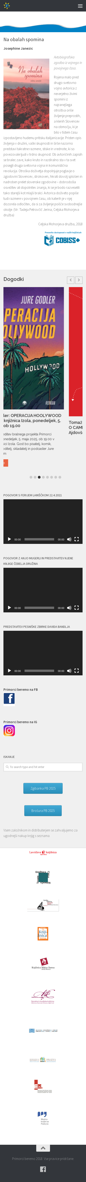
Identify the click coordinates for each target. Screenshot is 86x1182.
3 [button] (39, 477)
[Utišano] (69, 539)
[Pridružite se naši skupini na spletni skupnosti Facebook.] (43, 1169)
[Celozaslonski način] (76, 539)
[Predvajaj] (9, 539)
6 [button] (51, 477)
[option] (43, 378)
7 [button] (55, 477)
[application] (43, 521)
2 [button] (35, 477)
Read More (15, 463)
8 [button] (59, 477)
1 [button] (31, 477)
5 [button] (47, 477)
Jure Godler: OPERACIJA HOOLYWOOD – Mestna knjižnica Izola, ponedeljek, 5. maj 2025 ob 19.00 (41, 420)
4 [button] (43, 477)
